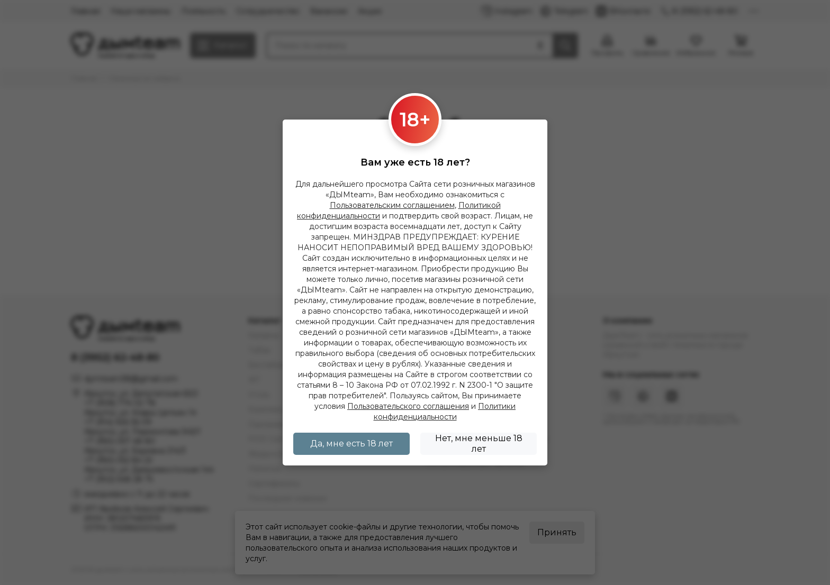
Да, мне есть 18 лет (351, 443)
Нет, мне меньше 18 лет (478, 443)
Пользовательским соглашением (392, 205)
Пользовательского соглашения (408, 406)
